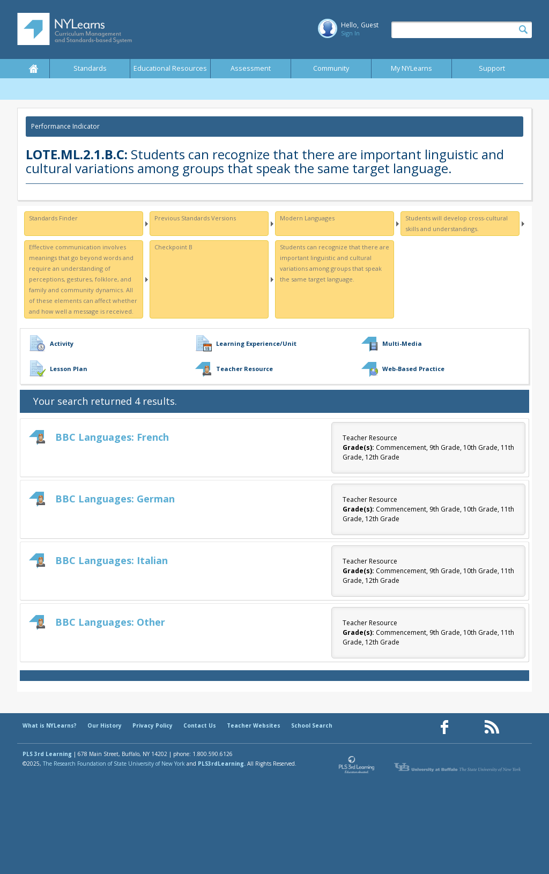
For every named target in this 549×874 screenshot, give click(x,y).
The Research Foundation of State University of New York (114, 763)
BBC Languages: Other (110, 622)
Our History (104, 725)
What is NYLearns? (50, 725)
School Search (311, 725)
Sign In (350, 33)
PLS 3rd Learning (47, 754)
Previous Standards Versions (195, 218)
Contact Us (199, 725)
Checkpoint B (173, 247)
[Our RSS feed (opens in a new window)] (491, 727)
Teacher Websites (253, 725)
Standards (90, 68)
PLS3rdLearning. (222, 763)
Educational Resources (170, 68)
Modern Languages (307, 218)
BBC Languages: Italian (111, 560)
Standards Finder (53, 218)
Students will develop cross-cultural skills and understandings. (456, 223)
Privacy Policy (152, 725)
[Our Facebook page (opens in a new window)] (444, 727)
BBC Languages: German (115, 498)
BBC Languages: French (112, 437)
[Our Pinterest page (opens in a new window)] (468, 727)
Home (33, 68)
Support (492, 68)
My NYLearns (411, 68)
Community (331, 68)
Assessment (251, 68)
